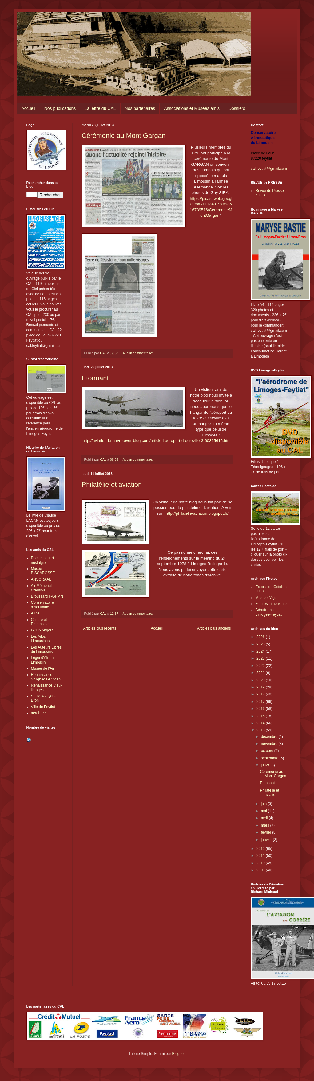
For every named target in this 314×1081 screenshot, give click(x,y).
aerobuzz (38, 713)
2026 (261, 637)
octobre (267, 751)
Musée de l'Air (42, 668)
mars (265, 825)
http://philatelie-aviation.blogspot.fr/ (197, 513)
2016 (261, 709)
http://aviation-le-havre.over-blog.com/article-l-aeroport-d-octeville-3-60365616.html (157, 440)
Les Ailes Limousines (40, 638)
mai (264, 811)
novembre (269, 744)
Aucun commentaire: (138, 353)
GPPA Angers (42, 630)
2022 (261, 666)
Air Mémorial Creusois (41, 587)
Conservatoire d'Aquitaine (42, 604)
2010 (261, 863)
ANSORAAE (41, 579)
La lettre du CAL (100, 108)
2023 (261, 658)
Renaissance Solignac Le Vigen (46, 676)
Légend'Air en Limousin (42, 660)
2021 (261, 673)
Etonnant (95, 378)
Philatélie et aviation (112, 484)
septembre (270, 758)
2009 (261, 870)
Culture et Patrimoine (40, 622)
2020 (261, 680)
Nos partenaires (140, 108)
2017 (261, 701)
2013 (261, 730)
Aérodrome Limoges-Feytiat (269, 612)
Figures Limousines (272, 604)
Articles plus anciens (214, 628)
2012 (261, 849)
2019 (261, 687)
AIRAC (36, 613)
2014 (261, 723)
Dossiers (237, 108)
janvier (267, 840)
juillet (265, 765)
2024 (261, 651)
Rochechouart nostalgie (42, 560)
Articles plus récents (99, 628)
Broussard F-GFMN (47, 596)
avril (264, 818)
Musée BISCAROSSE (43, 571)
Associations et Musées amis (192, 108)
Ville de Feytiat (43, 707)
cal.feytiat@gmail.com (269, 168)
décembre (269, 736)
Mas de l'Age (266, 597)
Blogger (178, 1054)
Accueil (28, 108)
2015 (261, 716)
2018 (261, 694)
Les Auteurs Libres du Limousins (46, 649)
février (266, 832)
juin (264, 804)
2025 (261, 644)
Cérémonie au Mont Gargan (124, 135)
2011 (261, 856)
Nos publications (60, 108)
